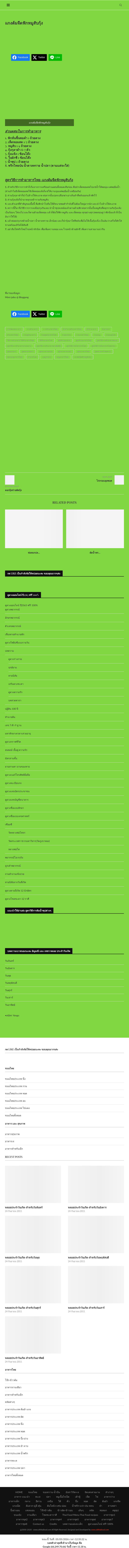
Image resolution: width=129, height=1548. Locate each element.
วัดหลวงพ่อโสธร (16, 832)
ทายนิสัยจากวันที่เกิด (15, 882)
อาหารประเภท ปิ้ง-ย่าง (16, 1438)
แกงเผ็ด (16, 1505)
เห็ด (88, 1496)
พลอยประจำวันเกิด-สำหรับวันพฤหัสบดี (88, 1257)
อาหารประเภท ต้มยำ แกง (18, 1408)
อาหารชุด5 (73, 1518)
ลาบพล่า (112, 1505)
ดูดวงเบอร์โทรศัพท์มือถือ (17, 774)
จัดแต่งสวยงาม (92, 1491)
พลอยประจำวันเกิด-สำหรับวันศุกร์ (22, 1307)
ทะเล (37, 1496)
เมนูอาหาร (46, 357)
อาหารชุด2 (22, 1518)
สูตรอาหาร (11, 351)
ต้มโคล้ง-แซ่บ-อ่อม (56, 1505)
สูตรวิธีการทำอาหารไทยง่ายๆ (103, 346)
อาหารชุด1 (109, 1514)
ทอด (86, 1500)
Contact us (38, 1523)
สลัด (91, 1509)
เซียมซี (8, 824)
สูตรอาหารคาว (28, 351)
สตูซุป (115, 1509)
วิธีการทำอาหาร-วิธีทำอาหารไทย (20, 340)
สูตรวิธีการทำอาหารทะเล (107, 340)
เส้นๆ (81, 1509)
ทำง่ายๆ (109, 1491)
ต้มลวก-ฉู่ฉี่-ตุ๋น (33, 1505)
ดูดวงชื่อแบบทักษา (14, 807)
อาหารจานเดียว (13, 1387)
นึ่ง (76, 1500)
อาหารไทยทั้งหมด (14, 1474)
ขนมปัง (17, 1514)
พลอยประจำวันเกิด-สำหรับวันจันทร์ (23, 1207)
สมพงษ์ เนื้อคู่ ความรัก (16, 749)
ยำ (100, 1505)
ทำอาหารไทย (12, 335)
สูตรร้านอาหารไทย (83, 340)
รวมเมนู (97, 335)
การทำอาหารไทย (50, 329)
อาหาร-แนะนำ (22, 1496)
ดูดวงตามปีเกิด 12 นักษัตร (18, 890)
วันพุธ (8, 975)
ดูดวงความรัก (15, 692)
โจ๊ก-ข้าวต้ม (11, 1379)
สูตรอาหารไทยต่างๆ (103, 351)
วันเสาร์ (9, 997)
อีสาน (39, 1500)
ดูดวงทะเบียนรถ (13, 783)
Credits (53, 1523)
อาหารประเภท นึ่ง (14, 1423)
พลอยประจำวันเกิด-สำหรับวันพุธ (22, 1257)
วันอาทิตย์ (10, 1004)
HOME (19, 1491)
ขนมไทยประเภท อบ (15, 1100)
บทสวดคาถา (14, 700)
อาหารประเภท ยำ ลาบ (16, 1445)
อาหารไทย (32, 357)
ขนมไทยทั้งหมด (13, 1115)
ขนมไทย (32, 1491)
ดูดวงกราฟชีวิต (13, 741)
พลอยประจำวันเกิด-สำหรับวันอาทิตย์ (24, 1357)
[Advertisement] (66, 37)
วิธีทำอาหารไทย (45, 340)
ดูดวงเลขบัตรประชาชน (17, 791)
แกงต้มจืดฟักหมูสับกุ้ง (82, 357)
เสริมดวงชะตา (16, 683)
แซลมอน (30, 1509)
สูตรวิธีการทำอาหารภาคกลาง (19, 346)
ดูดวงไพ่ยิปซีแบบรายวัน (17, 642)
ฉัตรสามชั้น (11, 758)
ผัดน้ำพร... (95, 552)
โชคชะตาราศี (49, 1514)
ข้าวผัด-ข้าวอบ (65, 1509)
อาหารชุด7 (107, 1518)
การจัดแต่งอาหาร (14, 329)
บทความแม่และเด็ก (72, 1523)
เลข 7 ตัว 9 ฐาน (13, 725)
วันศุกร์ (8, 990)
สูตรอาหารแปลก (65, 351)
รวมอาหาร (66, 335)
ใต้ (59, 1500)
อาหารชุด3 (39, 1518)
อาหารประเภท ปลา (15, 1467)
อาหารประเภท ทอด (15, 1430)
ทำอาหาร (106, 329)
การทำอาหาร (32, 329)
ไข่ (96, 1496)
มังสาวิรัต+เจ (72, 1491)
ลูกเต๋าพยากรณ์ (13, 865)
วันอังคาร (10, 968)
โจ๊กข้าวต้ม (46, 1509)
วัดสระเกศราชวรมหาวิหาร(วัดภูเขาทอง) (29, 841)
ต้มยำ (105, 1500)
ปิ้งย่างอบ (15, 1509)
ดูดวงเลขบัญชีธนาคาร (17, 799)
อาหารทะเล (11, 1460)
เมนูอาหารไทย (62, 357)
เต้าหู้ (77, 1496)
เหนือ (50, 1500)
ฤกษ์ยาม (12, 667)
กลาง (27, 1500)
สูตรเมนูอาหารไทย (14, 357)
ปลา (48, 1496)
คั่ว (68, 1500)
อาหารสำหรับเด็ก (14, 1148)
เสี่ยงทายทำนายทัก (14, 634)
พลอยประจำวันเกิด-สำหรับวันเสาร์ (86, 1307)
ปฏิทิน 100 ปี (11, 708)
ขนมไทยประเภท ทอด (16, 1093)
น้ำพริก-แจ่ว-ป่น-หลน (83, 1505)
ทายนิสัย (12, 675)
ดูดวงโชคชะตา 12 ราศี (17, 898)
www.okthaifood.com (100, 1529)
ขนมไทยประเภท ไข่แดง (17, 1108)
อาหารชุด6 (90, 1518)
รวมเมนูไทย (111, 335)
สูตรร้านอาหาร (64, 340)
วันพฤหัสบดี (11, 982)
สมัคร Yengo (12, 1015)
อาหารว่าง (109, 1496)
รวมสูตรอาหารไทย (48, 335)
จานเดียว (31, 1514)
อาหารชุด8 (21, 1523)
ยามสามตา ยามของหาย (17, 766)
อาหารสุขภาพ (12, 1134)
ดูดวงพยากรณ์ (12, 609)
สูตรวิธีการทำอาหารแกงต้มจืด (49, 346)
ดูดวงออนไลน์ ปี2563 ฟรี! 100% (21, 605)
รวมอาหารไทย (82, 335)
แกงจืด (117, 1500)
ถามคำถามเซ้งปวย (14, 873)
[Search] (120, 5)
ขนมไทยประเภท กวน (16, 1086)
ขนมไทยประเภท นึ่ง (15, 1078)
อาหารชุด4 (56, 1518)
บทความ (9, 650)
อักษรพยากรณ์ (12, 617)
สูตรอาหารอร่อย (45, 351)
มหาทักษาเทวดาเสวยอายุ (18, 733)
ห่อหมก (103, 1509)
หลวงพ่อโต (14, 849)
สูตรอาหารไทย (83, 351)
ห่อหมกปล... (34, 552)
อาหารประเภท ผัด (14, 1416)
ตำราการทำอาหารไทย (72, 329)
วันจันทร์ (9, 960)
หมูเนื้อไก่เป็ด (62, 1496)
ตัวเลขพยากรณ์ (13, 626)
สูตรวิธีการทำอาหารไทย (76, 346)
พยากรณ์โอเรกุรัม (14, 857)
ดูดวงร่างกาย (15, 659)
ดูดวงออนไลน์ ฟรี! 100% (100, 1523)
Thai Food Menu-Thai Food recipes (80, 1514)
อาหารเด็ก (14, 1500)
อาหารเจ (9, 1141)
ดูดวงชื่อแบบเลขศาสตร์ (17, 816)
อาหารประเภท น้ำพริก (16, 1452)
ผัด (95, 1500)
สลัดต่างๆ (10, 1401)
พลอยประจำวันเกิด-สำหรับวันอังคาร (86, 1207)
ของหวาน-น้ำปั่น (51, 1491)
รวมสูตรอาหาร (30, 335)
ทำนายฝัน (10, 717)
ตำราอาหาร (91, 329)
